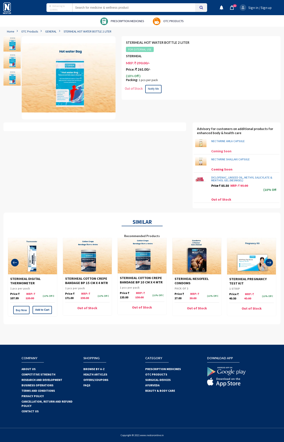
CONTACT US (30, 411)
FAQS (86, 385)
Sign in (253, 7)
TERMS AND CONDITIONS (38, 390)
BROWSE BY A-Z (94, 369)
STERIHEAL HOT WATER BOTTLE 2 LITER (87, 31)
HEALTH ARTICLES (95, 374)
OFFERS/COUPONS (95, 380)
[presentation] (15, 262)
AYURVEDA (152, 385)
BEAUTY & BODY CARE (160, 390)
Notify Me (153, 88)
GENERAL (50, 31)
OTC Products (29, 31)
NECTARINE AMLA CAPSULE (228, 141)
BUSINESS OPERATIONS (37, 385)
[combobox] (138, 7)
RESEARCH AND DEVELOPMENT (41, 380)
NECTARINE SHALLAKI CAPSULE (230, 159)
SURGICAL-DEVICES (158, 380)
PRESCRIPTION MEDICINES (163, 369)
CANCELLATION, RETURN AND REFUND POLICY (47, 404)
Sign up (266, 7)
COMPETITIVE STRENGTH (38, 374)
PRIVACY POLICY (32, 396)
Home (10, 31)
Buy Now (21, 310)
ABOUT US (28, 369)
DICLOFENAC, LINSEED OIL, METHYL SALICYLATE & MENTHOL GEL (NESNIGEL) (241, 179)
